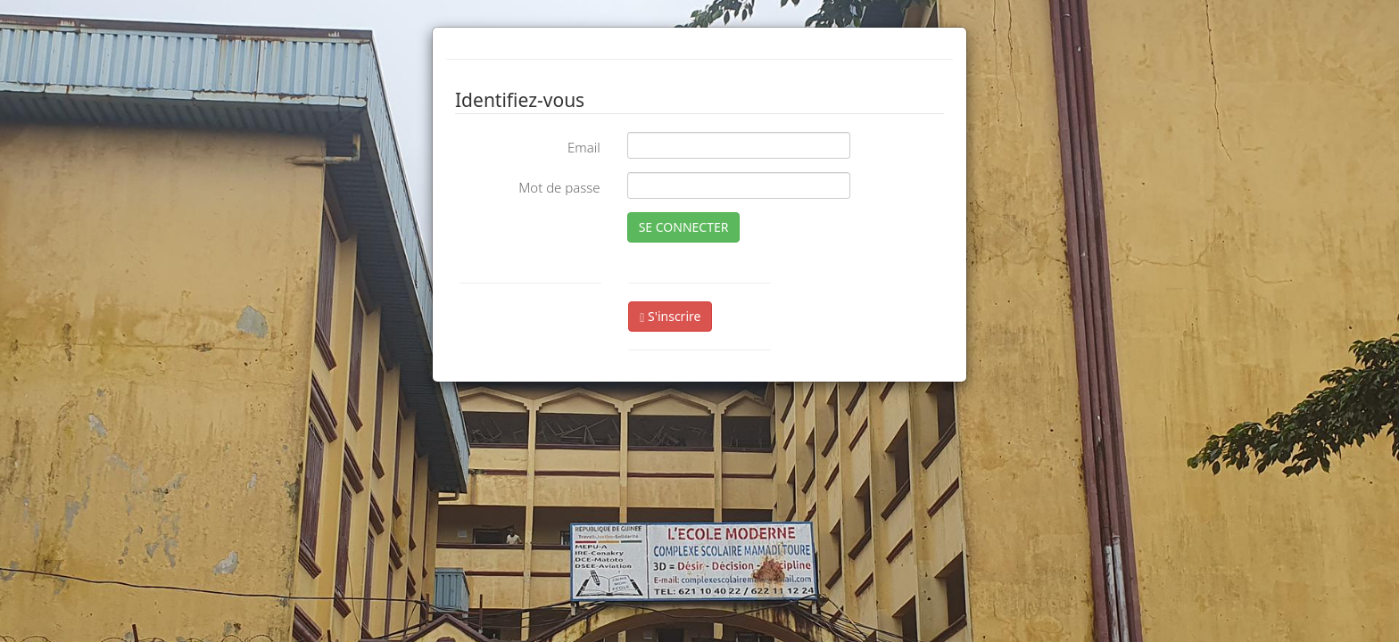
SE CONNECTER (684, 226)
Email (583, 147)
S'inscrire (670, 316)
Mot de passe (559, 187)
